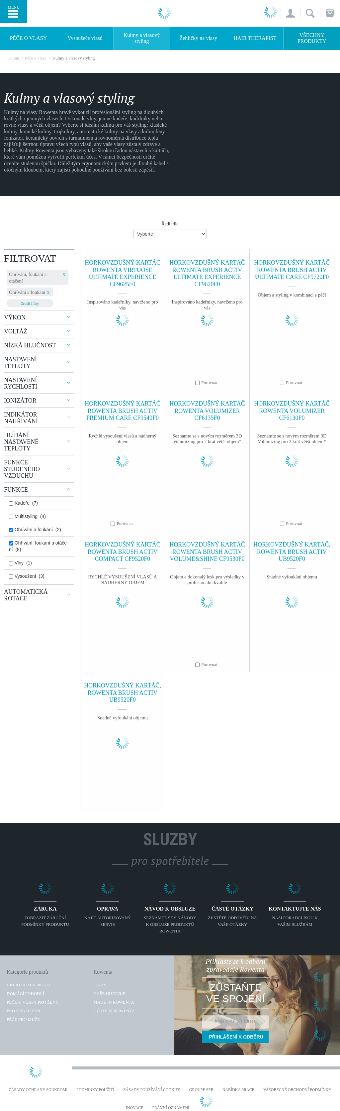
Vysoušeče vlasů (84, 38)
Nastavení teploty (20, 362)
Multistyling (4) (27, 516)
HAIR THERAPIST (255, 38)
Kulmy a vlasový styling (142, 38)
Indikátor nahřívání (21, 418)
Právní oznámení (170, 1108)
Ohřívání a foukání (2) (35, 529)
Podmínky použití (95, 1090)
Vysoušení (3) (26, 576)
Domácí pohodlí (25, 993)
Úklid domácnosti (28, 984)
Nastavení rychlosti (20, 383)
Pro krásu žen (23, 1010)
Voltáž (15, 331)
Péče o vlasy (28, 38)
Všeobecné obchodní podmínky (297, 1090)
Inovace (134, 1108)
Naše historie (109, 993)
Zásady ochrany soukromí (38, 1090)
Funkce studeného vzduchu (22, 469)
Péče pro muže (23, 1019)
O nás (99, 984)
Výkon (15, 317)
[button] (290, 13)
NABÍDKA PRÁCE (238, 1090)
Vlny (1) (20, 562)
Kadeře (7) (23, 503)
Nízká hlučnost (30, 345)
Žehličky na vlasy (198, 38)
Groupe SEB (201, 1090)
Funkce (16, 489)
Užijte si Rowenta (114, 1010)
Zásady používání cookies (151, 1090)
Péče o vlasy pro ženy (33, 1002)
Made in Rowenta (113, 1002)
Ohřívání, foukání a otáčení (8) (38, 546)
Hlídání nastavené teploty (21, 442)
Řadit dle (170, 223)
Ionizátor (20, 400)
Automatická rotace (26, 595)
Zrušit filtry (30, 303)
